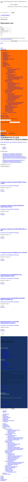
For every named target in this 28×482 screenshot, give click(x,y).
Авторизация (3, 131)
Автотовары (5, 358)
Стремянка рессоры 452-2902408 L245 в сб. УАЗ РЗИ (13, 253)
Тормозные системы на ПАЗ (13, 79)
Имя (1, 26)
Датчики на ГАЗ (11, 95)
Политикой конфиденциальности (6, 39)
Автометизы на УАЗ (12, 70)
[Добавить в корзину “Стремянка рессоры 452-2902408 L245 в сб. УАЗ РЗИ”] (2, 260)
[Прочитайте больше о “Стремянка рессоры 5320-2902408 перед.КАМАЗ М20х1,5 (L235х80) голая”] (2, 307)
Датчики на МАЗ (11, 86)
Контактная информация (8, 368)
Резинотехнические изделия (8, 357)
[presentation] (9, 126)
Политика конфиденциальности (6, 406)
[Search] (5, 12)
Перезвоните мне (3, 19)
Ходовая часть (6, 354)
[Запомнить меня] (7, 133)
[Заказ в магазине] (5, 166)
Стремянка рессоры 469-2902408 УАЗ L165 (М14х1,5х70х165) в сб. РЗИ (11, 276)
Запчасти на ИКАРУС (9, 90)
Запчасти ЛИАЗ (8, 109)
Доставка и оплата (6, 365)
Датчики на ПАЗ (11, 76)
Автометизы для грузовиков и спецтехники (11, 154)
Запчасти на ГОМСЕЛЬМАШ (11, 107)
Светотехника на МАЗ (12, 85)
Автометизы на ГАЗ (12, 100)
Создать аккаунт (6, 117)
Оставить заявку (14, 41)
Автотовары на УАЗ (12, 72)
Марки (4, 366)
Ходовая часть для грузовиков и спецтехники (13, 142)
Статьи (4, 367)
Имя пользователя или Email (9, 119)
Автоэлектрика (6, 350)
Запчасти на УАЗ (8, 68)
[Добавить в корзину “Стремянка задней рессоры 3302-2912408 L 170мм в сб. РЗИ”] (2, 191)
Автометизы (5, 355)
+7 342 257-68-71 (5, 15)
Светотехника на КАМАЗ (13, 105)
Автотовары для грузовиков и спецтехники (11, 155)
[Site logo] (11, 11)
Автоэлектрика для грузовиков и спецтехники (12, 156)
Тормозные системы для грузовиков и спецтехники (13, 160)
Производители (6, 364)
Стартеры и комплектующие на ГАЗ (15, 96)
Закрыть (2, 477)
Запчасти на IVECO (9, 110)
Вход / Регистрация (7, 474)
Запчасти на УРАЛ (9, 111)
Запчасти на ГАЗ (8, 92)
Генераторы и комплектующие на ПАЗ (15, 77)
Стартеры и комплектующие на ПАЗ (15, 78)
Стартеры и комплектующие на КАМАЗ (16, 102)
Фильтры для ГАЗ (11, 94)
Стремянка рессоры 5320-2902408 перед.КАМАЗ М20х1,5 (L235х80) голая (12, 299)
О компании (5, 363)
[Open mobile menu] (1, 43)
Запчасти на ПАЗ (8, 73)
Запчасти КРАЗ (8, 106)
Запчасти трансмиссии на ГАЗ (14, 97)
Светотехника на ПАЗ (12, 75)
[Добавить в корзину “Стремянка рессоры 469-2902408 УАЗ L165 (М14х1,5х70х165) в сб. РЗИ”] (2, 284)
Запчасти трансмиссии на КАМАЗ (15, 104)
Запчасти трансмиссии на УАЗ (14, 69)
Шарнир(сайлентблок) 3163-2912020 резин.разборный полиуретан (9, 322)
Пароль (4, 122)
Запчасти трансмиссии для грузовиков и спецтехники (14, 157)
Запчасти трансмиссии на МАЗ (14, 84)
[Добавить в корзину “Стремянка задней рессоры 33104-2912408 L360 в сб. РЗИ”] (2, 238)
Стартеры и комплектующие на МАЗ (15, 89)
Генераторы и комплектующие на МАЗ (15, 88)
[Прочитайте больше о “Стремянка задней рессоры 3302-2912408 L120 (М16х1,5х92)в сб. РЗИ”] (2, 215)
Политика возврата (4, 402)
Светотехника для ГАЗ (12, 99)
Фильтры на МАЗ (11, 83)
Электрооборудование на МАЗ (14, 87)
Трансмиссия (5, 352)
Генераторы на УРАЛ (12, 112)
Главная (2, 142)
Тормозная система (7, 353)
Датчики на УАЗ (11, 71)
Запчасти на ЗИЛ (8, 91)
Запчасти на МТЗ (8, 80)
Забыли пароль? (3, 133)
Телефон (2, 29)
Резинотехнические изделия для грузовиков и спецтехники (15, 158)
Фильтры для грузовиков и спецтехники (11, 161)
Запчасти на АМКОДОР (10, 108)
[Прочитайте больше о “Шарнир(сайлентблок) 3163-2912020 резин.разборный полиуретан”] (2, 331)
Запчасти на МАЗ (8, 81)
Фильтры (5, 351)
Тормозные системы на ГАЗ (13, 98)
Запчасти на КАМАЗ (9, 101)
